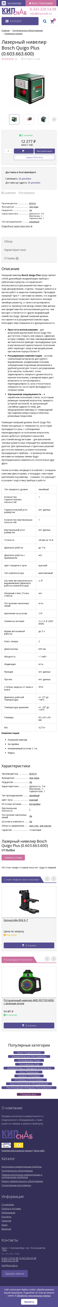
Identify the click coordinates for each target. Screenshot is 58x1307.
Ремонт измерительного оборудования (22, 1181)
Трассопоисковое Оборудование (29, 1083)
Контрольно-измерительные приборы (22, 1166)
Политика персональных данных (17, 1150)
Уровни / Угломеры (29, 1075)
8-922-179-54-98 (10, 1258)
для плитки (45, 825)
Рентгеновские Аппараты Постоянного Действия (29, 1087)
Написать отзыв (13, 857)
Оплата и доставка (11, 1208)
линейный (34, 221)
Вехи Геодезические (29, 1052)
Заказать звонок (14, 1273)
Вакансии (6, 1228)
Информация (8, 1212)
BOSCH (32, 203)
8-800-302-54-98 (10, 1260)
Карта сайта (39, 1150)
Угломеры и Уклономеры (29, 1080)
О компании (8, 1204)
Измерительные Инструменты (29, 1056)
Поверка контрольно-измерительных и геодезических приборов (22, 1176)
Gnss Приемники (29, 1072)
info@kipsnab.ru (32, 13)
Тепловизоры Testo (29, 1060)
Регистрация (46, 3)
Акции (4, 1224)
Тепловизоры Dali (29, 1064)
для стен (33, 825)
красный (33, 799)
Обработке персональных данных (34, 1295)
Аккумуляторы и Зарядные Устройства (29, 1068)
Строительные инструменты (16, 1185)
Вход (34, 3)
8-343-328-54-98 (43, 9)
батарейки (34, 804)
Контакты (6, 1216)
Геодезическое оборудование (17, 1170)
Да (30, 210)
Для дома (33, 206)
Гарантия (6, 1220)
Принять (29, 1301)
